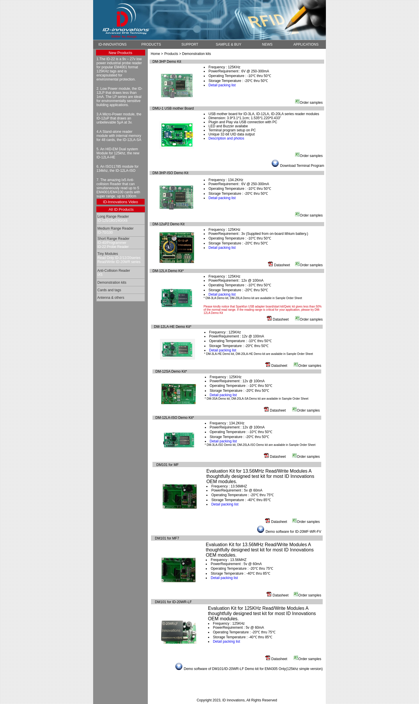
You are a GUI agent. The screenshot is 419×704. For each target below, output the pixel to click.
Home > (157, 54)
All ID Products (121, 209)
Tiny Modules (107, 254)
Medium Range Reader (115, 228)
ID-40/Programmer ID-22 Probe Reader (113, 245)
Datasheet (282, 265)
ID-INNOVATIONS (112, 44)
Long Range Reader (113, 217)
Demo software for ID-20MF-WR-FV (293, 532)
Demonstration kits (112, 282)
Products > (173, 54)
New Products (120, 53)
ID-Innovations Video (120, 202)
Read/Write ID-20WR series (119, 262)
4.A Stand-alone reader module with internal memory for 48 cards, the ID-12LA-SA (119, 136)
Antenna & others (110, 298)
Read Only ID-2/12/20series (119, 258)
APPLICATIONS (305, 44)
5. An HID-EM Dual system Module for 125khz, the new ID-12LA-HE (118, 153)
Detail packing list (222, 85)
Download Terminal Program (302, 166)
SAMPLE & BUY (228, 44)
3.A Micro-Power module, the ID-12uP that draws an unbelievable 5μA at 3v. (119, 118)
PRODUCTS (151, 44)
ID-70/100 (105, 233)
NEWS (267, 44)
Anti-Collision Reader (113, 271)
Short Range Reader (113, 239)
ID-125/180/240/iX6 (112, 221)
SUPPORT (190, 44)
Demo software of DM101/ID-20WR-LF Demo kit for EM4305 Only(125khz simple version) (253, 669)
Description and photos (226, 138)
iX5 (100, 275)
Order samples (311, 103)
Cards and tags (109, 290)
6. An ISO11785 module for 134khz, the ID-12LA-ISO (118, 169)
